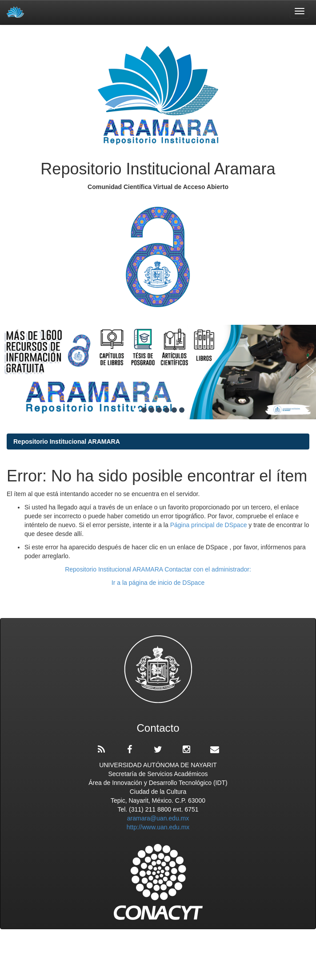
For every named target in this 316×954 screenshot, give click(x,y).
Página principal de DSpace (209, 524)
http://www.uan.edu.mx (158, 827)
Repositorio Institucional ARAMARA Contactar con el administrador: (158, 569)
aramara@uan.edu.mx (158, 818)
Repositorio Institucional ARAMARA (66, 441)
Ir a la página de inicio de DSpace (158, 582)
